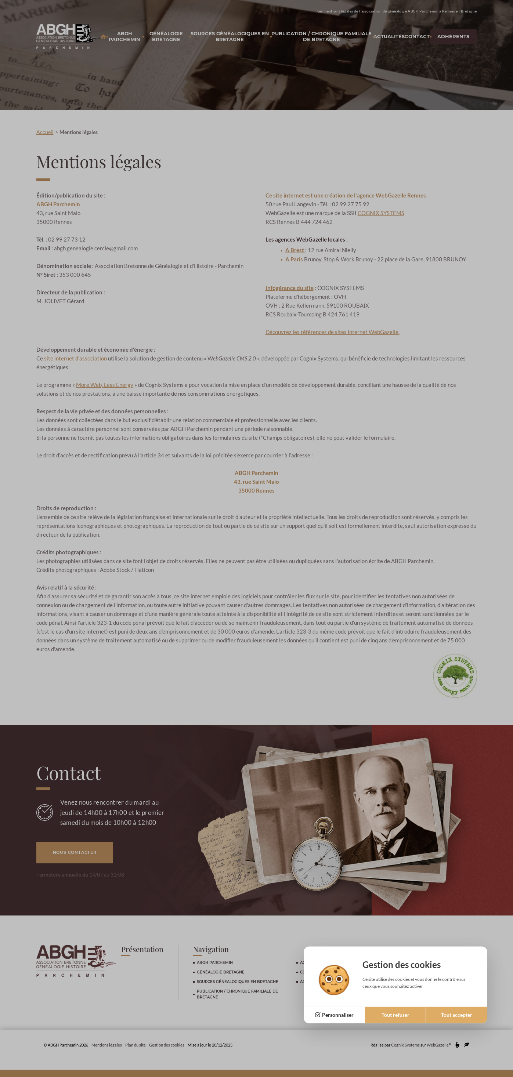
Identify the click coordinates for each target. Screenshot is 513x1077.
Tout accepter (456, 1015)
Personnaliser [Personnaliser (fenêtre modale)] (338, 1015)
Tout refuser (395, 1015)
